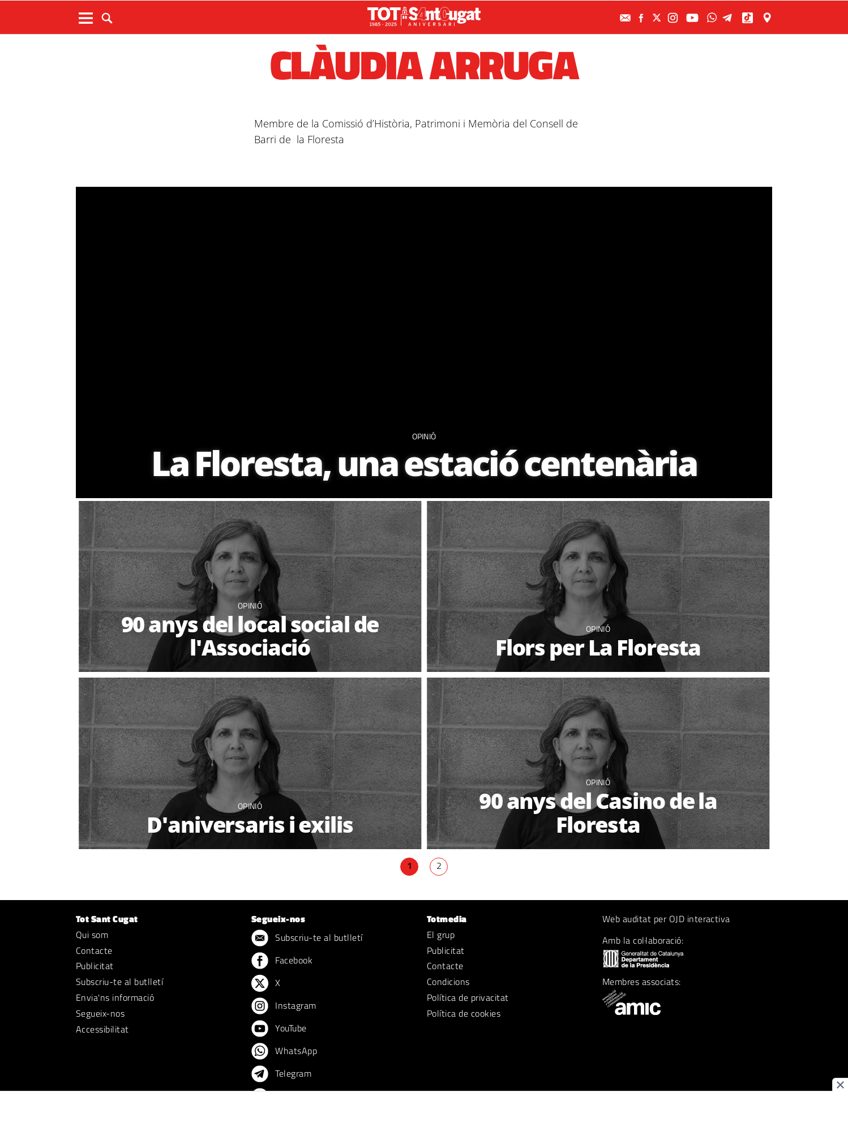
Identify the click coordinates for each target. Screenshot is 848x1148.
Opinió (424, 436)
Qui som (92, 934)
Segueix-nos (100, 1013)
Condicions (448, 981)
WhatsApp (284, 1051)
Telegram (281, 1074)
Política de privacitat (468, 997)
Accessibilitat (102, 1029)
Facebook (281, 961)
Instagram (283, 1006)
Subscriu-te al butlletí (119, 981)
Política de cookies (463, 1013)
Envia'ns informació (115, 997)
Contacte (94, 950)
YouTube (279, 1029)
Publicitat (95, 966)
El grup (441, 934)
